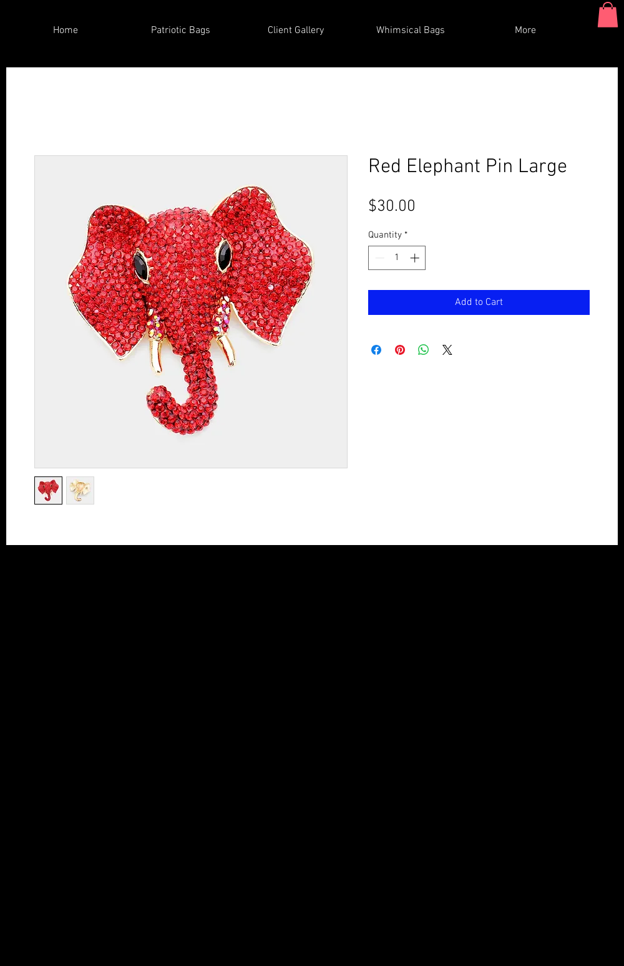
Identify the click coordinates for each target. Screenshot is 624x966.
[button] (607, 14)
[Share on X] (447, 349)
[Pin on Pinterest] (399, 349)
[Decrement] (378, 257)
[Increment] (415, 257)
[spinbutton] (397, 257)
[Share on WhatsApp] (423, 349)
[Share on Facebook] (376, 349)
